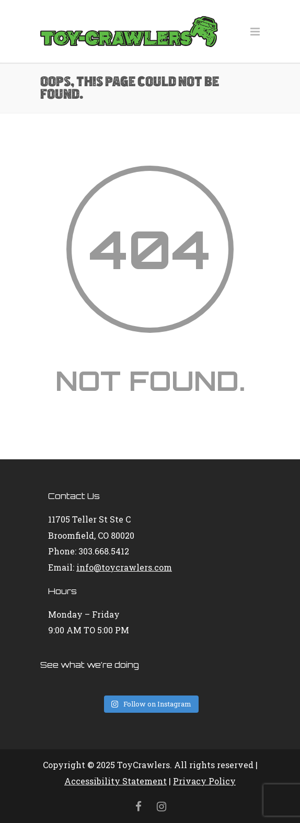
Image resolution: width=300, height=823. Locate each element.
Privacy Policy (204, 780)
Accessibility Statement (115, 780)
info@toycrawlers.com (124, 567)
